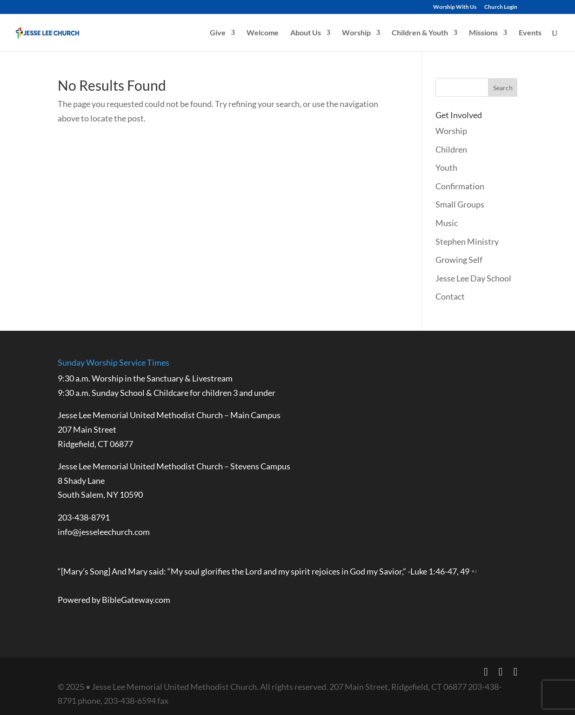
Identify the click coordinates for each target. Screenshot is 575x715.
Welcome (263, 33)
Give (218, 33)
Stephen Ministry (467, 241)
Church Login (500, 7)
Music (446, 223)
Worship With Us (454, 7)
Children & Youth (420, 33)
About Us (305, 33)
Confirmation (459, 186)
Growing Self (458, 259)
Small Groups (459, 204)
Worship (356, 33)
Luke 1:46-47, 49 (439, 571)
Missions (483, 33)
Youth (446, 167)
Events (530, 33)
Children (451, 149)
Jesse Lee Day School (473, 278)
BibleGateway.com (136, 600)
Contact (450, 296)
